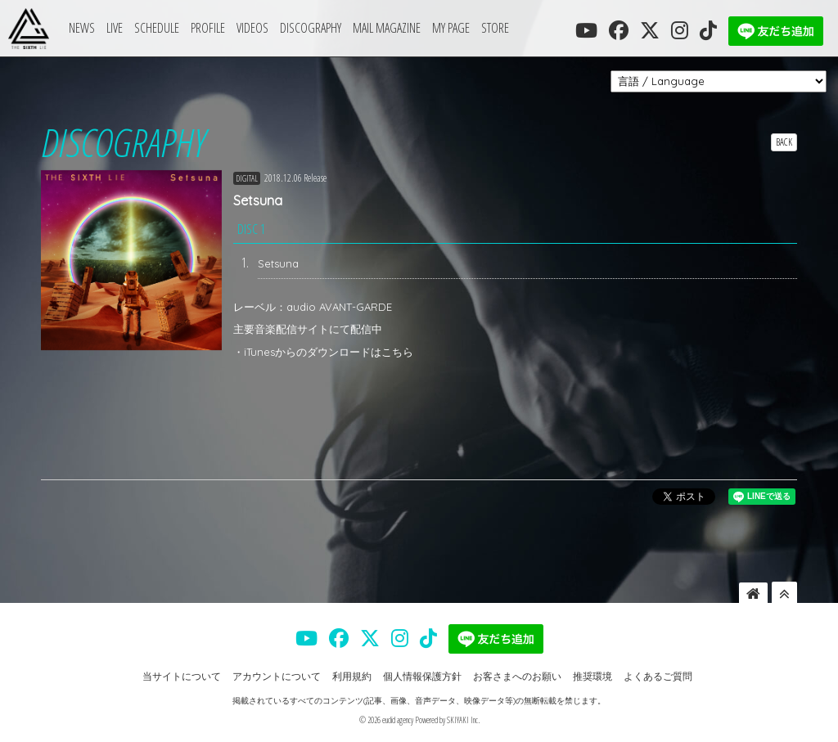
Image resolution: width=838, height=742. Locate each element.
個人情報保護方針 (422, 676)
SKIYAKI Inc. (463, 720)
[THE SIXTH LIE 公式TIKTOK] (708, 30)
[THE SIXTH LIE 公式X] (650, 30)
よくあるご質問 (658, 676)
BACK (784, 142)
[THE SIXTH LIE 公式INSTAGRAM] (679, 30)
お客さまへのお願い (517, 676)
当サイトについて (181, 676)
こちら (397, 351)
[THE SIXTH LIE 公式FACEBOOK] (618, 30)
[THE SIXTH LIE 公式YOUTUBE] (586, 30)
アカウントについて (276, 676)
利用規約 (352, 676)
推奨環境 (592, 676)
